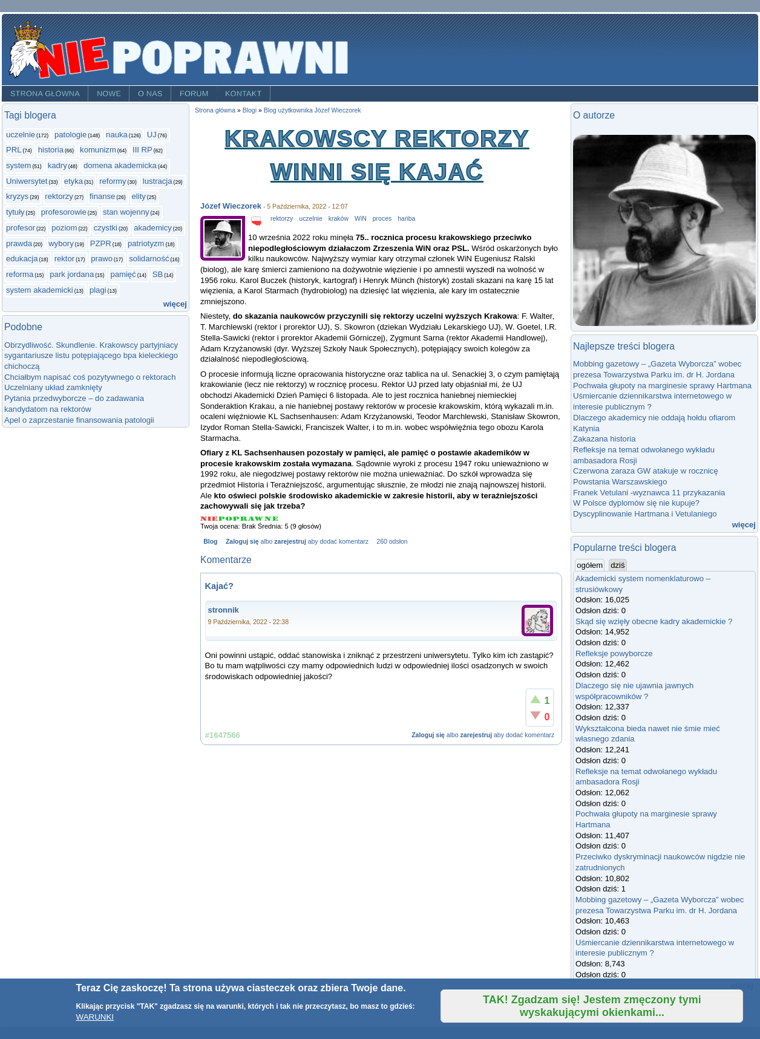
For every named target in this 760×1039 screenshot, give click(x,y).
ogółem (590, 565)
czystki (105, 227)
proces (382, 218)
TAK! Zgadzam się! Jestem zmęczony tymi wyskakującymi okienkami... (592, 1006)
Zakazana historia (604, 438)
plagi (98, 290)
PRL (14, 149)
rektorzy (59, 196)
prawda (19, 243)
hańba (406, 218)
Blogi (250, 110)
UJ (152, 134)
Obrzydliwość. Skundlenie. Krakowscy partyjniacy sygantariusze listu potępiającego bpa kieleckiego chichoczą (91, 355)
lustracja (157, 181)
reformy (112, 181)
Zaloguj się (242, 541)
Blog (210, 541)
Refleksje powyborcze (614, 653)
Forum (194, 94)
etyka (73, 181)
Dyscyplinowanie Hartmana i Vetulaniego (645, 513)
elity (139, 196)
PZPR (100, 243)
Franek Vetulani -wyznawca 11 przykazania (649, 492)
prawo (102, 258)
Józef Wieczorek (230, 205)
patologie (70, 134)
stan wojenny (126, 212)
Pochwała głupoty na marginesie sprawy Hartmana (662, 385)
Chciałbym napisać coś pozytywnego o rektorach (89, 377)
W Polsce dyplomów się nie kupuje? (636, 502)
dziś (617, 565)
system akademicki (39, 290)
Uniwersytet (26, 181)
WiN (361, 218)
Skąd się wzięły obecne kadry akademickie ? (653, 621)
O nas (150, 94)
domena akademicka (120, 165)
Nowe (109, 94)
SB (157, 274)
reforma (19, 274)
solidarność (149, 258)
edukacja (22, 258)
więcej (175, 303)
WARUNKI (95, 1016)
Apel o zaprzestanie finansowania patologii (79, 420)
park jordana (72, 274)
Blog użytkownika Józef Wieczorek (312, 110)
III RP (142, 149)
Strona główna (45, 94)
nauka (117, 134)
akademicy (153, 227)
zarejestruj (290, 541)
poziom (64, 227)
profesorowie (64, 212)
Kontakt (243, 94)
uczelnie (20, 134)
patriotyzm (146, 243)
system (18, 165)
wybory (61, 243)
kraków (339, 218)
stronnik (223, 609)
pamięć (123, 274)
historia (51, 149)
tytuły (15, 212)
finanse (102, 196)
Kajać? (219, 586)
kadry (57, 165)
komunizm (98, 149)
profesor (20, 227)
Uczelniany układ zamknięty (53, 387)
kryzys (17, 196)
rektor (64, 258)
